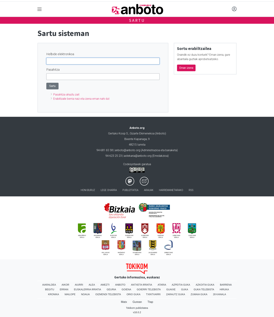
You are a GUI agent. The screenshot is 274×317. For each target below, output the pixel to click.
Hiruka (224, 289)
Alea (92, 284)
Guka (184, 289)
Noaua (85, 294)
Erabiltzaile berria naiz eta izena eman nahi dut (81, 98)
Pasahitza (53, 69)
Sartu (137, 20)
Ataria (162, 284)
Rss (191, 190)
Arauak (148, 190)
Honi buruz (88, 190)
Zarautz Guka (175, 294)
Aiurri (79, 284)
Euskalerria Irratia (87, 289)
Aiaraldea (49, 284)
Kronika (53, 294)
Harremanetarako (171, 190)
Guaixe (171, 289)
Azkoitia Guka (205, 284)
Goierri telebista (149, 289)
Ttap (150, 301)
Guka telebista (204, 289)
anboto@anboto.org (127, 150)
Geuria (111, 289)
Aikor (65, 284)
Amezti (104, 284)
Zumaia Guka (199, 294)
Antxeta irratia (141, 284)
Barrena (226, 284)
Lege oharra (109, 190)
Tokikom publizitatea (137, 308)
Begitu (49, 289)
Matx (124, 301)
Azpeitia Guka (181, 284)
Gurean (137, 301)
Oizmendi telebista (108, 294)
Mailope (70, 294)
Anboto (120, 284)
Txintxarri (153, 294)
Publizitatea (130, 190)
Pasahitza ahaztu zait (66, 94)
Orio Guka (133, 294)
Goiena (126, 289)
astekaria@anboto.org (138, 155)
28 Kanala (219, 294)
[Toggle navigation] (39, 9)
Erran (64, 289)
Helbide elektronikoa (60, 54)
